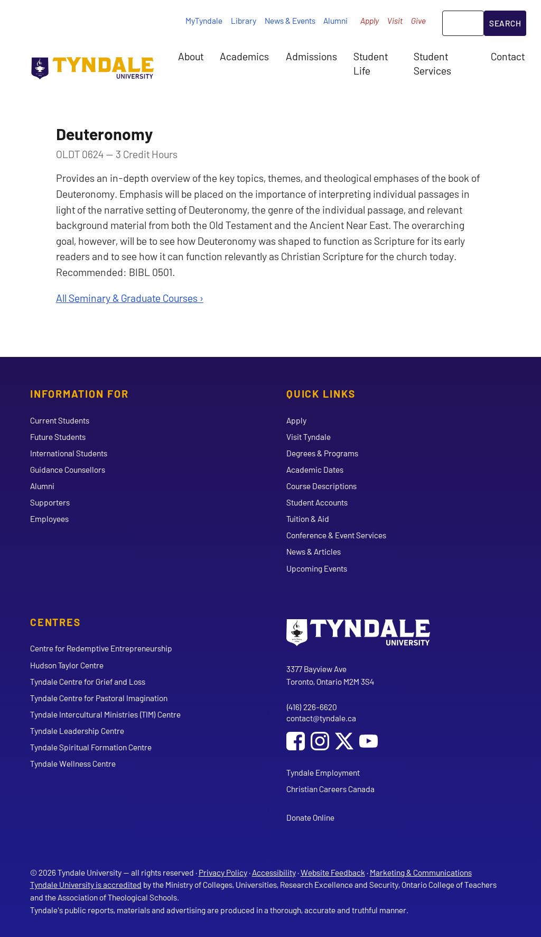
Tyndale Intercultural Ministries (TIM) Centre (105, 714)
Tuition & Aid (307, 518)
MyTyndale (203, 20)
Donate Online (310, 817)
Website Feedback (333, 872)
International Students (68, 453)
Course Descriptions (321, 486)
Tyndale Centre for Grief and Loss (87, 681)
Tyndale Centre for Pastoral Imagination (98, 698)
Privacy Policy (223, 872)
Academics (244, 56)
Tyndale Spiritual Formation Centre (91, 747)
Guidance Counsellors (67, 469)
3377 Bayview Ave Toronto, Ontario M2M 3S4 (330, 675)
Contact (508, 56)
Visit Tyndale (308, 436)
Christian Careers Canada (330, 789)
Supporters (50, 502)
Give (418, 20)
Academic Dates (314, 469)
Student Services (432, 63)
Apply (369, 20)
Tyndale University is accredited (86, 884)
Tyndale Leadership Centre (77, 730)
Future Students (58, 436)
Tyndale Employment (323, 772)
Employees (49, 518)
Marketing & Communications (421, 872)
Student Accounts (317, 502)
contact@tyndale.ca (321, 718)
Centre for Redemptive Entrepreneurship (101, 648)
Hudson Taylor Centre (67, 665)
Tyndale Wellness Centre (73, 763)
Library (243, 20)
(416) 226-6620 (311, 707)
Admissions (311, 56)
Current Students (59, 420)
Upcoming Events (316, 568)
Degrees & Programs (322, 453)
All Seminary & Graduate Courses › (129, 297)
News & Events (290, 20)
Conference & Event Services (336, 535)
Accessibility (274, 872)
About (190, 56)
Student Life (370, 63)
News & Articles (313, 551)
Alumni (335, 20)
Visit (395, 20)
